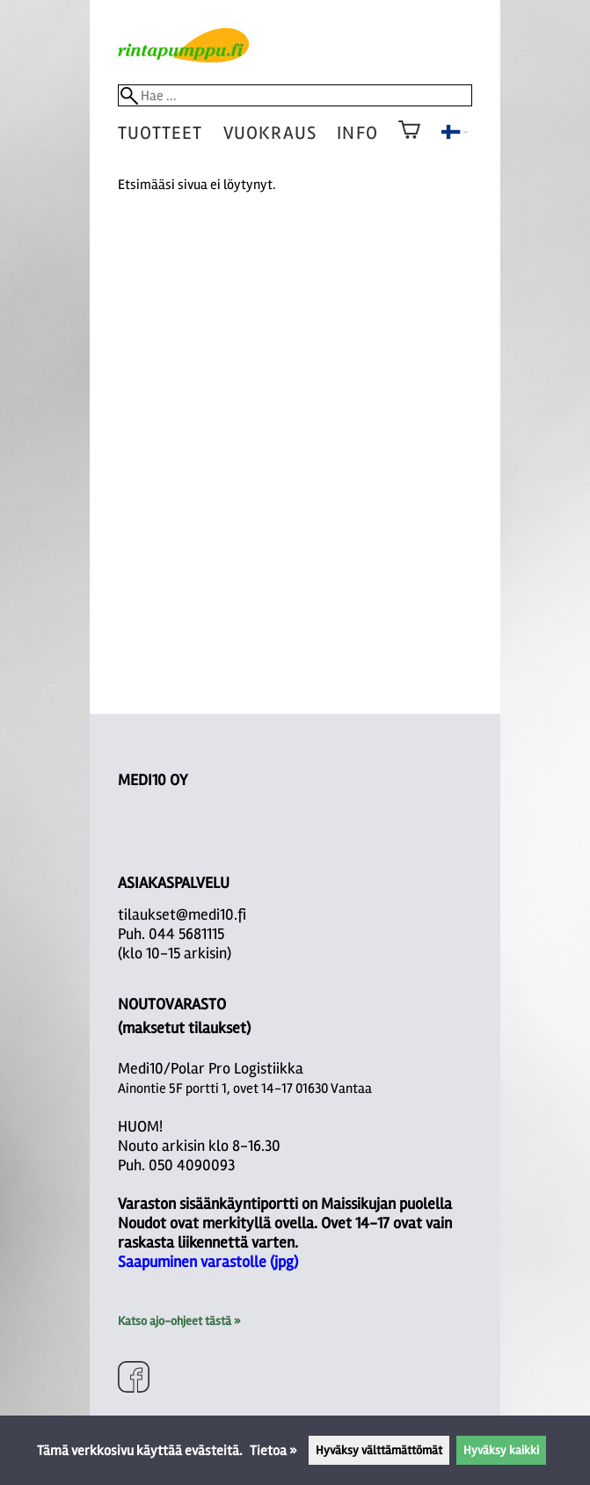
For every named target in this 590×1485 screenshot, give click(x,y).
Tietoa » (273, 1451)
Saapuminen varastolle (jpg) (208, 1261)
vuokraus (269, 133)
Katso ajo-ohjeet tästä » (179, 1321)
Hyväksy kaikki (501, 1450)
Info (357, 133)
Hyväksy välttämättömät (379, 1450)
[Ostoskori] (409, 141)
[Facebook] (133, 1379)
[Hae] (295, 95)
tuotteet (160, 133)
